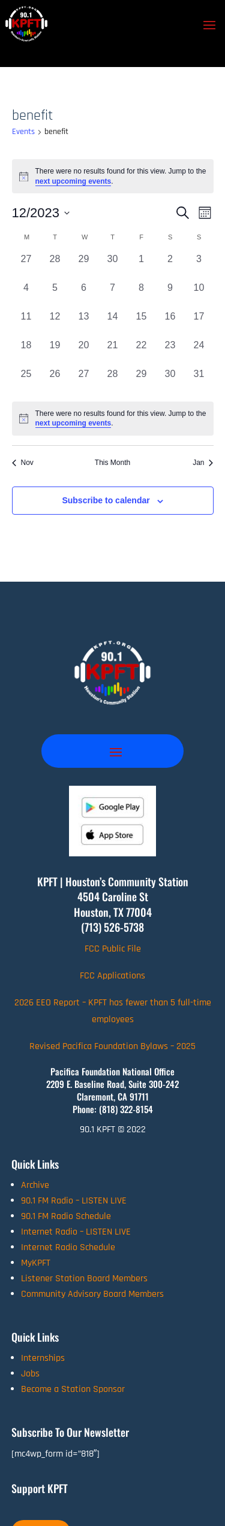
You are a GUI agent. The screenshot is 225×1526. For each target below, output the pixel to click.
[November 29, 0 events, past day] (84, 266)
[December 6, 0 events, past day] (84, 295)
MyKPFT (35, 1263)
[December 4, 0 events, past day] (26, 295)
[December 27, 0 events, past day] (84, 381)
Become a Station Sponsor (73, 1389)
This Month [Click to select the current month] (112, 462)
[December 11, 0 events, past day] (26, 323)
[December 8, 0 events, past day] (141, 295)
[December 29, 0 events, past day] (141, 381)
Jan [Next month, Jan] (203, 462)
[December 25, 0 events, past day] (26, 381)
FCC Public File (113, 949)
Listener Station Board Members (84, 1278)
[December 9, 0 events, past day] (170, 295)
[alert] (113, 419)
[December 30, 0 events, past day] (170, 381)
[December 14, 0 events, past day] (112, 323)
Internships (43, 1358)
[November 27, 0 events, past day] (26, 266)
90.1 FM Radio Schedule (66, 1216)
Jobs (30, 1373)
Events (23, 131)
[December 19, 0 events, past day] (55, 352)
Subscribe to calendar (105, 500)
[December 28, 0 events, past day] (112, 381)
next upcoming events (73, 181)
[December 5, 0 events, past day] (55, 295)
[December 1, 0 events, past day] (141, 266)
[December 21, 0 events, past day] (112, 352)
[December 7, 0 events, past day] (112, 295)
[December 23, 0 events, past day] (170, 352)
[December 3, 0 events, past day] (199, 266)
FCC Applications (112, 975)
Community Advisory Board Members (92, 1294)
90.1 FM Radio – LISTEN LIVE (74, 1200)
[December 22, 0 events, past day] (141, 352)
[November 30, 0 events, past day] (112, 266)
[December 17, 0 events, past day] (199, 323)
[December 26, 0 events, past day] (55, 381)
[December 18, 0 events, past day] (26, 352)
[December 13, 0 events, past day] (84, 323)
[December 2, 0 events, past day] (170, 266)
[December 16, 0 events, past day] (170, 323)
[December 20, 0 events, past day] (84, 352)
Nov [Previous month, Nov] (23, 462)
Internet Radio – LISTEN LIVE (76, 1232)
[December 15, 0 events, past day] (141, 323)
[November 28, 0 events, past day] (55, 266)
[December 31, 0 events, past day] (199, 381)
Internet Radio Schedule (68, 1247)
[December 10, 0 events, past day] (199, 295)
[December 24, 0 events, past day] (199, 352)
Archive (35, 1185)
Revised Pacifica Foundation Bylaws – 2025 (112, 1046)
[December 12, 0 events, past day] (55, 323)
